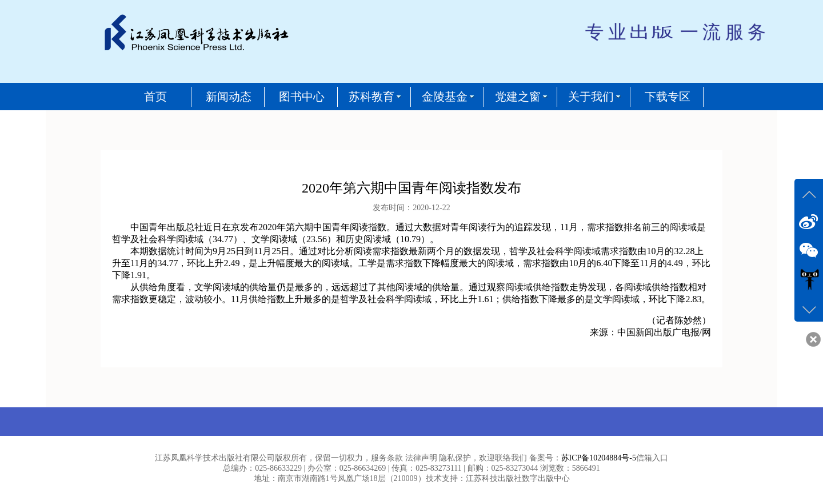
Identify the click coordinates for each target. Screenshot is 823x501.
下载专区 (667, 96)
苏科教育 (371, 96)
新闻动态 (228, 96)
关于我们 (591, 96)
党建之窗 (518, 96)
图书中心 (302, 96)
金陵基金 (445, 96)
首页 (155, 96)
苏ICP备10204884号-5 (598, 458)
